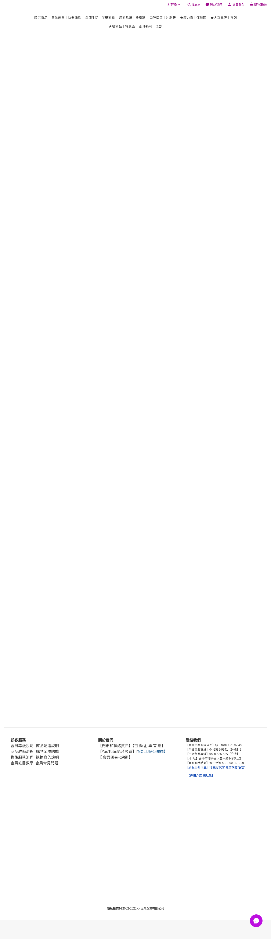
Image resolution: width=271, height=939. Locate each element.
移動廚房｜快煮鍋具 (66, 17)
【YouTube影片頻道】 (117, 751)
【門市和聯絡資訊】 (115, 745)
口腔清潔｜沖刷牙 (163, 17)
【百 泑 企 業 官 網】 (148, 745)
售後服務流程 (22, 757)
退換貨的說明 (47, 757)
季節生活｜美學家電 (100, 17)
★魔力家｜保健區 (193, 17)
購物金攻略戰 (47, 751)
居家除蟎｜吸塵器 (132, 17)
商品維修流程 (22, 751)
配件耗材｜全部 (150, 26)
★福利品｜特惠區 (122, 26)
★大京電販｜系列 (224, 17)
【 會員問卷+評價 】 (115, 757)
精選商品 (40, 17)
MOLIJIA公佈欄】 (152, 751)
